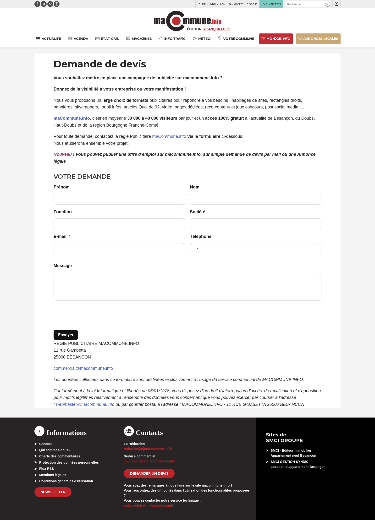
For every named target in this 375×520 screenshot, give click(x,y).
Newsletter (53, 492)
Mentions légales (52, 475)
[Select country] (195, 248)
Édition (194, 29)
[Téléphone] (255, 248)
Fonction (63, 211)
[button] (327, 4)
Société (197, 211)
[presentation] (90, 316)
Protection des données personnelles (69, 462)
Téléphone (200, 236)
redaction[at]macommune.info (148, 449)
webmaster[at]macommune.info (149, 505)
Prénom (62, 187)
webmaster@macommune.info (85, 404)
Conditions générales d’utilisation (66, 481)
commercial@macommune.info (83, 368)
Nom (194, 187)
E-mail (62, 236)
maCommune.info (169, 136)
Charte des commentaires (59, 456)
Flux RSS (46, 469)
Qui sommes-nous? (55, 450)
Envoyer (65, 334)
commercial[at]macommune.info (150, 461)
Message (63, 265)
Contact (45, 444)
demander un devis (149, 473)
